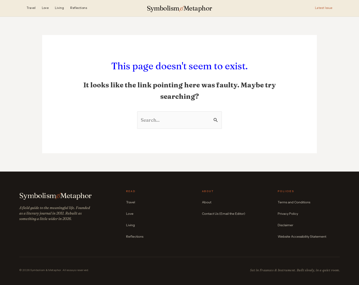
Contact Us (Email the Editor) (223, 214)
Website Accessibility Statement (302, 236)
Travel (31, 8)
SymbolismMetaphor (179, 8)
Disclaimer (285, 225)
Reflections (78, 8)
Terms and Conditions (294, 202)
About (206, 202)
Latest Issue (323, 8)
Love (45, 8)
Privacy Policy (288, 214)
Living (59, 8)
